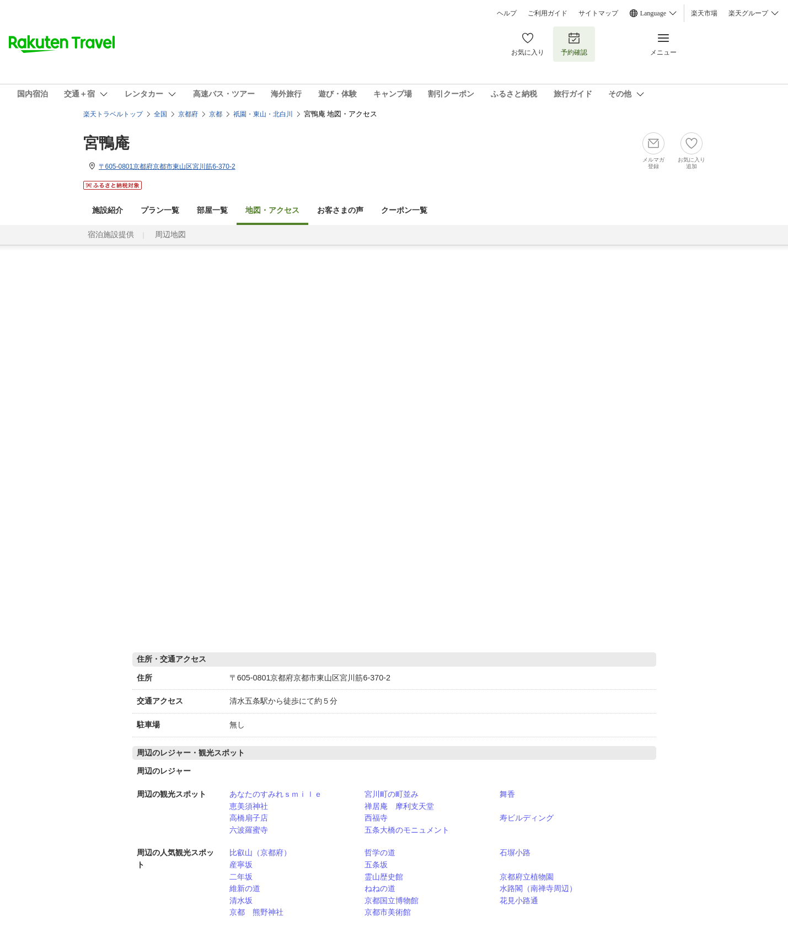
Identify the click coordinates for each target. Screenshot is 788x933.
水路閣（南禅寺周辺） (538, 888)
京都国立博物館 (391, 900)
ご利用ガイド (547, 13)
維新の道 (244, 888)
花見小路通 (519, 900)
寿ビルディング (527, 817)
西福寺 (376, 817)
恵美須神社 (248, 806)
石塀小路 (515, 852)
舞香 (507, 794)
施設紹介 (107, 210)
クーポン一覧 (404, 210)
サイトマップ (598, 13)
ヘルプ (507, 13)
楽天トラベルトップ (113, 114)
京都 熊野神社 (256, 912)
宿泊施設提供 (111, 234)
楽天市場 (704, 13)
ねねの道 (379, 888)
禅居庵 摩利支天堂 (399, 806)
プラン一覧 (160, 210)
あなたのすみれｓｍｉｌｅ (275, 794)
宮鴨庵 (106, 143)
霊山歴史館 (383, 876)
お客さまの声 (340, 210)
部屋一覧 (212, 210)
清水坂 (241, 900)
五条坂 (376, 864)
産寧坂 (241, 864)
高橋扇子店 (248, 817)
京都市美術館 (387, 912)
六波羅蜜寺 (248, 829)
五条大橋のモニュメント (406, 829)
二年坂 (241, 876)
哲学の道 (379, 852)
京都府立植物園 (527, 876)
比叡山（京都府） (260, 852)
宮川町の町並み (391, 794)
